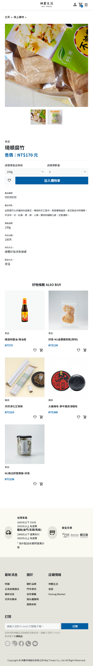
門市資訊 (31, 589)
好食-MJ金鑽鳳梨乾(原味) (63, 339)
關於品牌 (31, 583)
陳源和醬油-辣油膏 (15, 339)
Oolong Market (57, 594)
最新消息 (9, 594)
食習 (50, 589)
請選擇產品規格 (14, 165)
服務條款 (31, 604)
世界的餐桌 (11, 599)
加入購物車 (51, 180)
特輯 (7, 583)
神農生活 (53, 583)
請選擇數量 (53, 165)
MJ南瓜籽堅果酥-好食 (17, 473)
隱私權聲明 (33, 599)
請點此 (19, 636)
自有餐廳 (31, 594)
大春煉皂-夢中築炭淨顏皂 (63, 406)
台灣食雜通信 (12, 589)
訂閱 (75, 626)
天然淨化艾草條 (14, 406)
